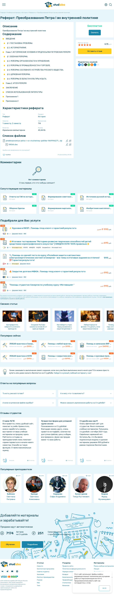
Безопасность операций (71, 577)
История (42, 117)
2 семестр (16, 123)
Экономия (40, 574)
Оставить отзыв (94, 51)
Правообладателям (69, 580)
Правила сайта (67, 566)
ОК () (104, 588)
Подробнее (32, 544)
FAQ (38, 583)
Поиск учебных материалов (104, 566)
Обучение (10, 544)
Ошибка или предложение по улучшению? (16, 150)
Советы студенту (43, 571)
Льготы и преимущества (45, 577)
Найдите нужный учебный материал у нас (72, 373)
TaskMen (7, 155)
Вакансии (65, 585)
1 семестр (7, 123)
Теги (38, 585)
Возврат (65, 574)
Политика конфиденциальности (74, 569)
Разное (39, 580)
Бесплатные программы (45, 569)
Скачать (95, 32)
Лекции (96, 569)
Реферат (6, 117)
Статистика (66, 583)
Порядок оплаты (68, 571)
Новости (40, 566)
